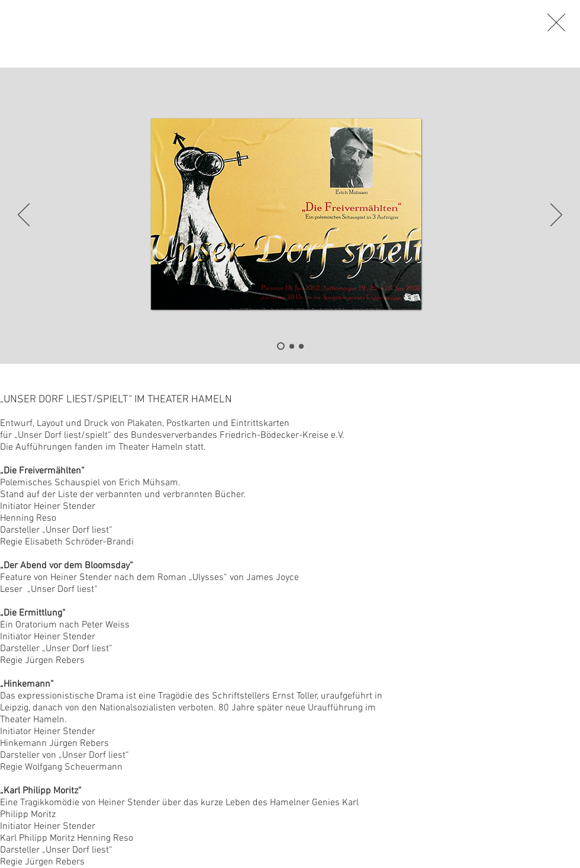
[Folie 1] (281, 346)
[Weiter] (556, 215)
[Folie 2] (291, 346)
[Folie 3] (301, 346)
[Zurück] (24, 215)
